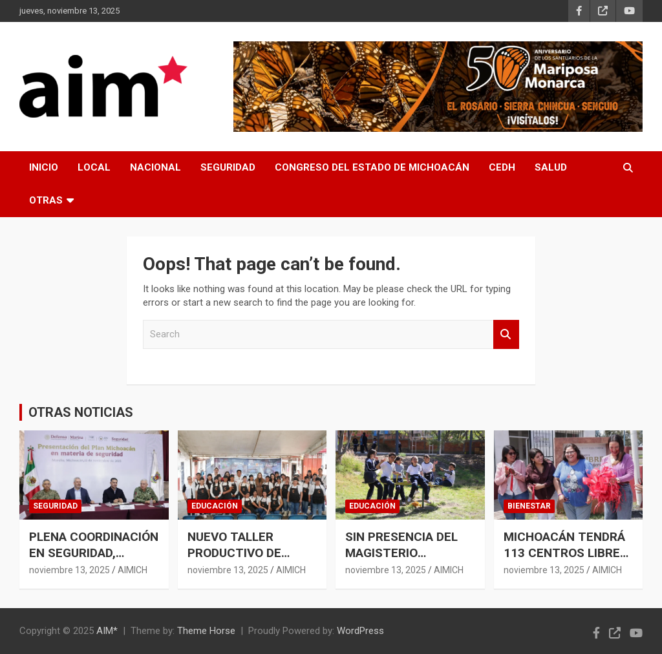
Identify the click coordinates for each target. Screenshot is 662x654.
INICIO (43, 167)
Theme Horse (206, 631)
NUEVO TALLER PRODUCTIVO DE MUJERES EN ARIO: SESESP (241, 560)
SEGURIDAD (227, 167)
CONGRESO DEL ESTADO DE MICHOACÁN (372, 167)
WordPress (360, 631)
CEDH (502, 167)
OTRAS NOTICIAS (80, 412)
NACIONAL (155, 167)
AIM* (107, 631)
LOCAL (94, 167)
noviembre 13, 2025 (69, 570)
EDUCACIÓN (214, 506)
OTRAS (46, 200)
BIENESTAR (529, 506)
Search (506, 334)
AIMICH (132, 570)
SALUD (551, 167)
